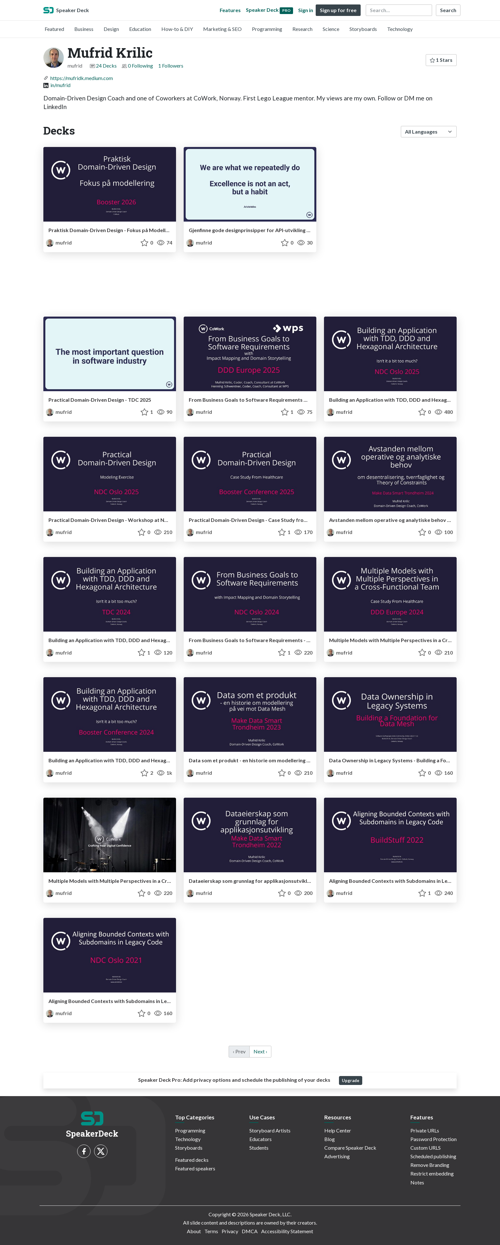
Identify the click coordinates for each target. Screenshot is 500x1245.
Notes (417, 1182)
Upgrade (350, 1080)
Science (331, 29)
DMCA (250, 1231)
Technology (400, 29)
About (194, 1231)
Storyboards (363, 29)
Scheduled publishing (433, 1156)
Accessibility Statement (287, 1231)
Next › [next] (260, 1051)
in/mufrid (60, 85)
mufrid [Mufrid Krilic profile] (59, 242)
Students (258, 1148)
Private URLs (424, 1130)
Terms (211, 1231)
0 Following (140, 65)
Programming (267, 29)
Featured (54, 29)
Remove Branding (429, 1165)
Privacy (230, 1231)
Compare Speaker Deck (350, 1148)
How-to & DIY (177, 29)
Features (230, 10)
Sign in (305, 10)
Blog (329, 1139)
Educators (260, 1139)
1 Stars (441, 60)
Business (83, 29)
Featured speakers (195, 1168)
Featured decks (192, 1160)
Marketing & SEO (222, 29)
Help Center (337, 1130)
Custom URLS (425, 1148)
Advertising (337, 1156)
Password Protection (433, 1139)
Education (140, 29)
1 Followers (170, 65)
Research (302, 29)
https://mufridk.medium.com (81, 78)
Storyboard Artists (269, 1130)
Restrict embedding (432, 1173)
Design (111, 29)
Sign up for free (338, 10)
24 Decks (106, 65)
